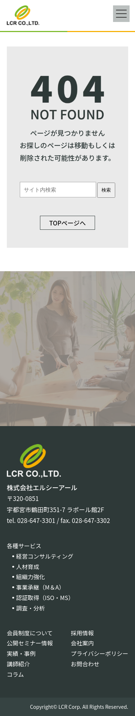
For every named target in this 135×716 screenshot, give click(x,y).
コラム (15, 674)
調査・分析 (30, 608)
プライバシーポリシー (100, 653)
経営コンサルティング (44, 556)
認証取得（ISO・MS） (45, 597)
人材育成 (27, 566)
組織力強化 (30, 576)
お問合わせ (85, 663)
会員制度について (30, 632)
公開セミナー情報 (30, 643)
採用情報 (82, 632)
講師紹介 (18, 663)
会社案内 (82, 643)
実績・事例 (21, 653)
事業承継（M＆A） (40, 587)
